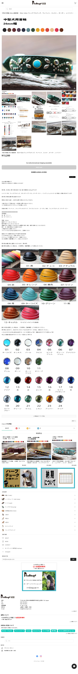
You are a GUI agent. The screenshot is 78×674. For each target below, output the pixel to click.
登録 (73, 559)
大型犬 (7, 522)
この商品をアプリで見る (39, 416)
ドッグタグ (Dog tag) (10, 507)
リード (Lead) (8, 503)
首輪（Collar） (9, 495)
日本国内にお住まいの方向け (39, 172)
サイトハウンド (9, 526)
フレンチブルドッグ (10, 530)
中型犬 (7, 518)
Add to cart (39, 167)
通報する (74, 421)
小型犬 (7, 514)
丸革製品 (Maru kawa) (10, 510)
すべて (7, 428)
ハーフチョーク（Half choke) (12, 499)
